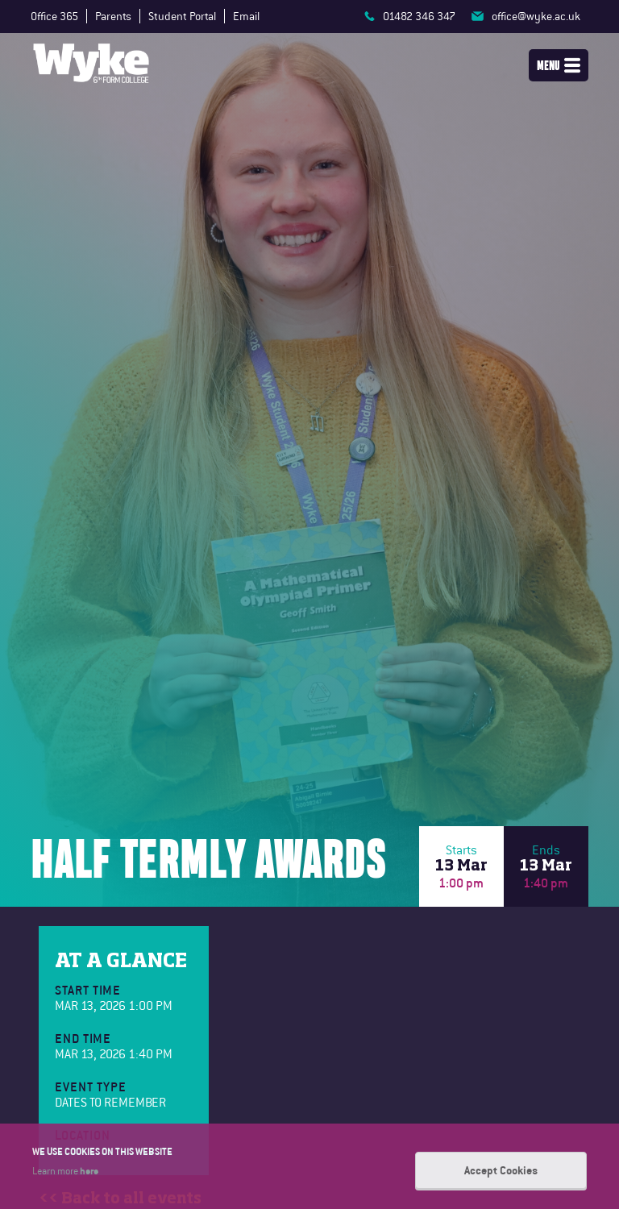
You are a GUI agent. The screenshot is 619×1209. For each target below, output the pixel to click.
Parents (113, 16)
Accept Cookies (501, 1170)
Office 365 (54, 16)
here (89, 1170)
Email (246, 16)
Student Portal (182, 16)
